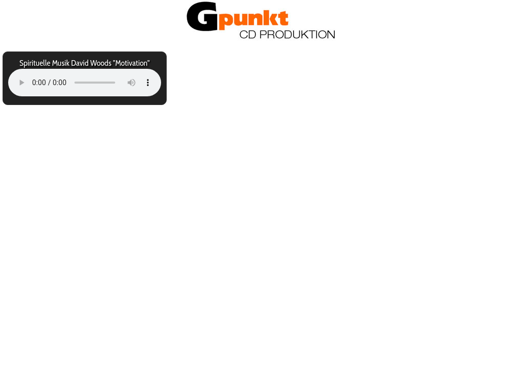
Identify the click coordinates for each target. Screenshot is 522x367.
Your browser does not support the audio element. (84, 82)
